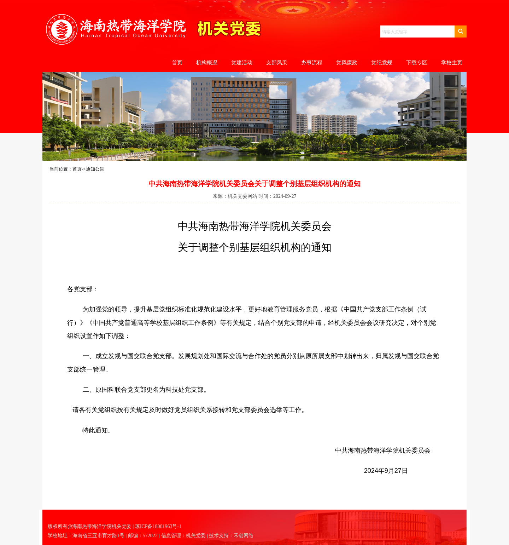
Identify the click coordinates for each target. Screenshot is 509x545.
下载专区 (416, 62)
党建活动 (241, 62)
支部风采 (276, 62)
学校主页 (451, 62)
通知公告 (95, 169)
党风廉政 (346, 62)
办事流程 (311, 62)
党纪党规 (381, 62)
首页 (177, 62)
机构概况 (206, 62)
